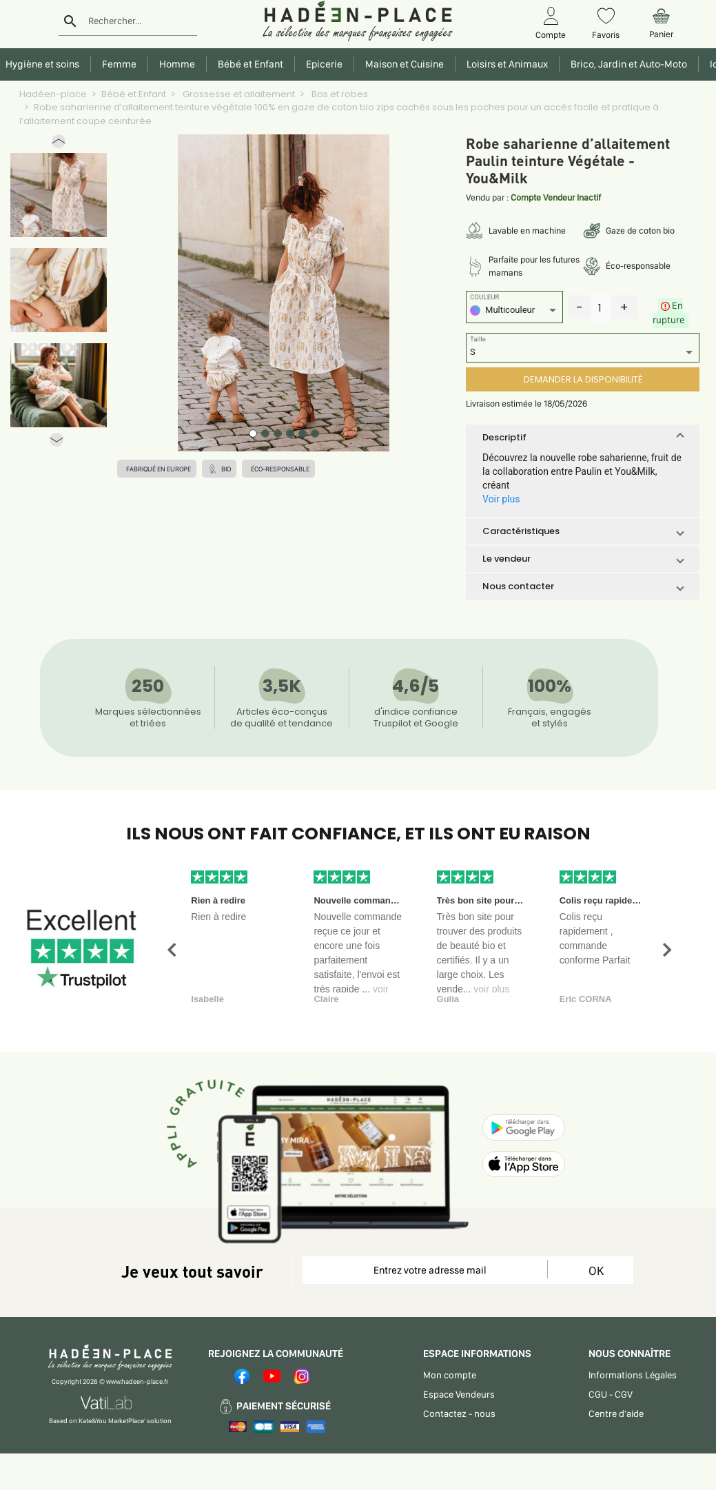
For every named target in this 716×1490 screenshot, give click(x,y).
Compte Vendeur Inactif (556, 197)
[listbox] (514, 311)
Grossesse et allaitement (238, 94)
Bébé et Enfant (133, 94)
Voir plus (501, 498)
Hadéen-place (53, 94)
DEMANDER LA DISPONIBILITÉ (583, 379)
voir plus (491, 988)
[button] (58, 144)
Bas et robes (338, 94)
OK (596, 1270)
